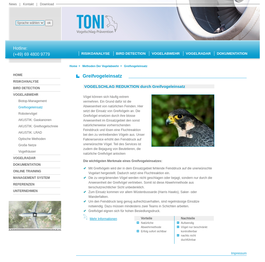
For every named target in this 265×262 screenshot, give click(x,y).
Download (47, 4)
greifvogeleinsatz (135, 66)
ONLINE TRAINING (27, 171)
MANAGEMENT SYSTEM (31, 178)
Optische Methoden (32, 139)
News (13, 4)
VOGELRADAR (198, 54)
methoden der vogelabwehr (100, 66)
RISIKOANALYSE (95, 54)
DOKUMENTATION (232, 54)
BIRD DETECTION (131, 54)
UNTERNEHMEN (25, 191)
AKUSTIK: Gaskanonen (34, 120)
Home (73, 66)
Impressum (239, 253)
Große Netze (27, 145)
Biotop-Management (32, 101)
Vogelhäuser (27, 151)
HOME (18, 75)
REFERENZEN (23, 184)
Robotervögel (27, 113)
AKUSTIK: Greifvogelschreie (38, 126)
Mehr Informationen (103, 219)
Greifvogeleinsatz (30, 107)
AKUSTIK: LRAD (30, 132)
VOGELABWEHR (166, 54)
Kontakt (28, 4)
